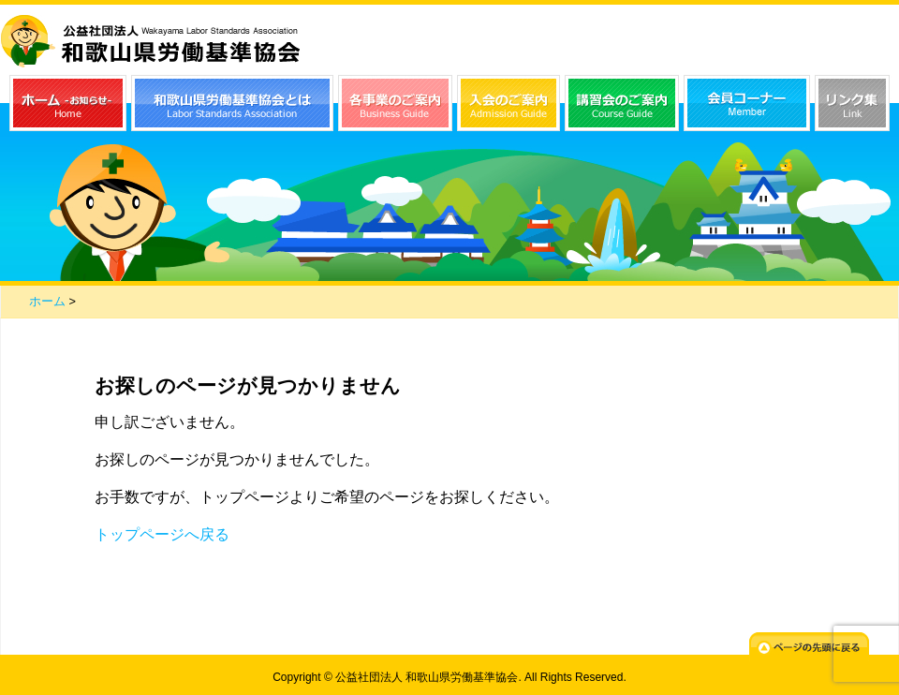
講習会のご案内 (622, 103)
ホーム (47, 301)
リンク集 (852, 103)
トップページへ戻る (162, 534)
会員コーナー (747, 103)
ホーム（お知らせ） (67, 103)
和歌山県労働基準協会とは (232, 103)
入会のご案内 (508, 103)
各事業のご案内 (395, 103)
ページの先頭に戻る (809, 646)
